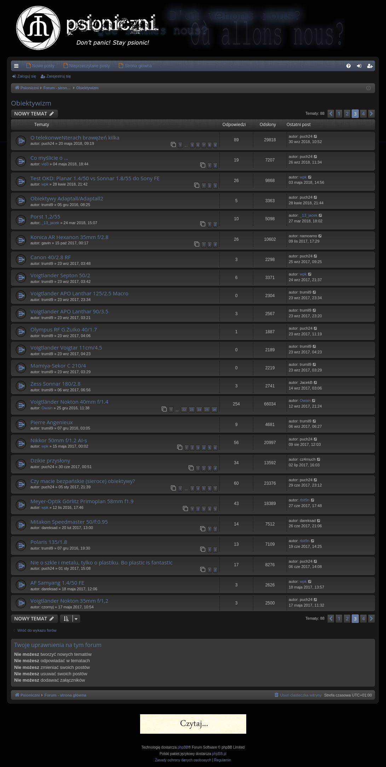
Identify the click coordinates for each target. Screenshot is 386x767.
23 (192, 409)
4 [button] (363, 113)
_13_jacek (50, 223)
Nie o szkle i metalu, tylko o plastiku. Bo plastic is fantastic (101, 562)
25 (206, 409)
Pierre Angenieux (51, 422)
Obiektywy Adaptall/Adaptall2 (66, 198)
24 (199, 409)
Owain (46, 408)
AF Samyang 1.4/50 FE (57, 582)
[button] (330, 113)
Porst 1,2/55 (45, 216)
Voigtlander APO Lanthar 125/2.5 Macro (79, 293)
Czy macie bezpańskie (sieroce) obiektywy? (82, 480)
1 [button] (339, 113)
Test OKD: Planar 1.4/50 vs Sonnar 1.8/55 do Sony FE (95, 178)
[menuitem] (29, 66)
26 (214, 409)
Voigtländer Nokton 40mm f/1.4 (69, 401)
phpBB (183, 747)
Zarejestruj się (58, 76)
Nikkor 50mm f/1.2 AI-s (58, 440)
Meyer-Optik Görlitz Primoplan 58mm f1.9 (82, 501)
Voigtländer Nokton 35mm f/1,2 (69, 600)
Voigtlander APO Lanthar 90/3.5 (69, 311)
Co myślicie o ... (49, 157)
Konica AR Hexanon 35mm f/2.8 (69, 236)
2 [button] (347, 113)
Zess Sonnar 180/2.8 (55, 383)
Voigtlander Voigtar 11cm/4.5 (66, 347)
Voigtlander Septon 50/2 (60, 275)
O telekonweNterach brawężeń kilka (74, 137)
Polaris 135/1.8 (48, 541)
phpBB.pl (219, 754)
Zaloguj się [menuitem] (360, 67)
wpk (44, 184)
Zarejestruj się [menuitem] (371, 67)
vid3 (44, 164)
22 (184, 409)
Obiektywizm (31, 103)
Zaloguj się (26, 76)
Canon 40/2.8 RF (50, 257)
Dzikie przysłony (50, 460)
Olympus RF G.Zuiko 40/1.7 (63, 329)
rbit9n (305, 500)
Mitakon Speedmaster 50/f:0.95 (69, 521)
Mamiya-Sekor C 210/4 (58, 365)
